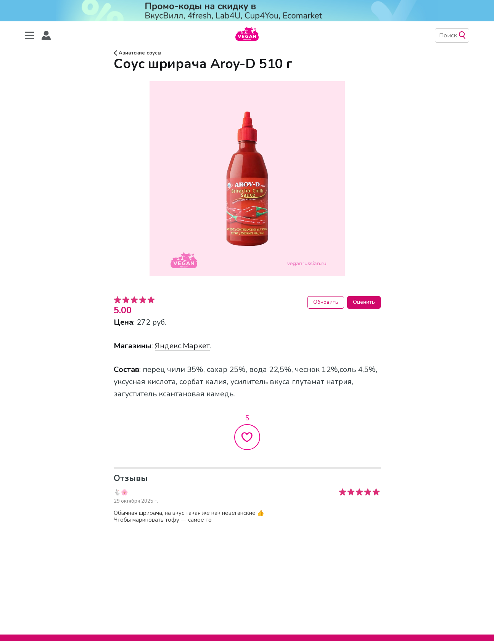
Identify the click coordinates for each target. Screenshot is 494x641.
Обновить (325, 302)
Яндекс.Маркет (182, 346)
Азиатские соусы (137, 53)
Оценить (364, 302)
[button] (46, 35)
